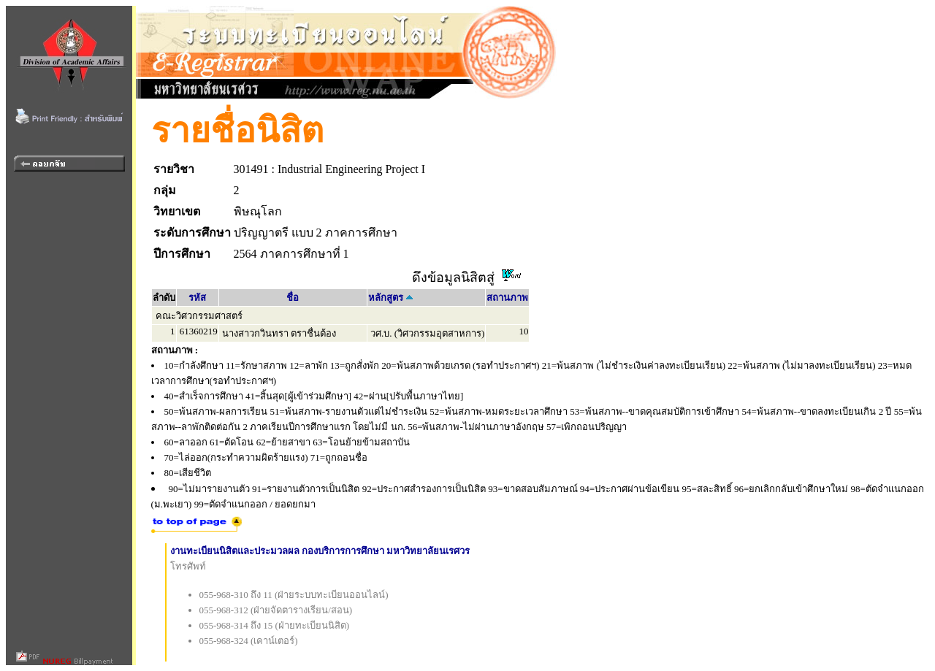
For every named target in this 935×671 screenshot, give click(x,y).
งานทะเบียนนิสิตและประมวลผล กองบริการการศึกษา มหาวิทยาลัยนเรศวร (320, 550)
